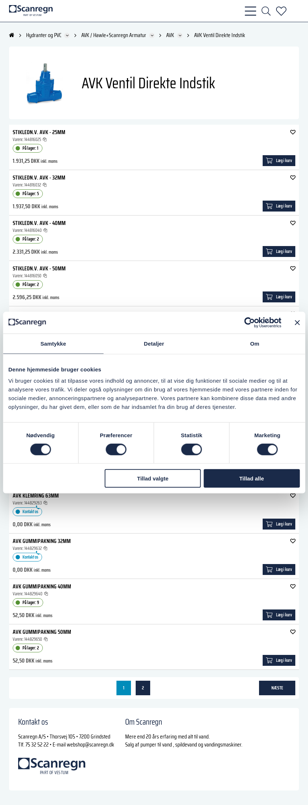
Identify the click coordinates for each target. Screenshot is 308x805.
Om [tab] (254, 343)
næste (277, 688)
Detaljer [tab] (154, 343)
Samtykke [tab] (53, 343)
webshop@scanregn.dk (90, 744)
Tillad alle (251, 478)
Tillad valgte (152, 478)
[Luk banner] (297, 322)
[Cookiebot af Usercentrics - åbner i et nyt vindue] (249, 322)
